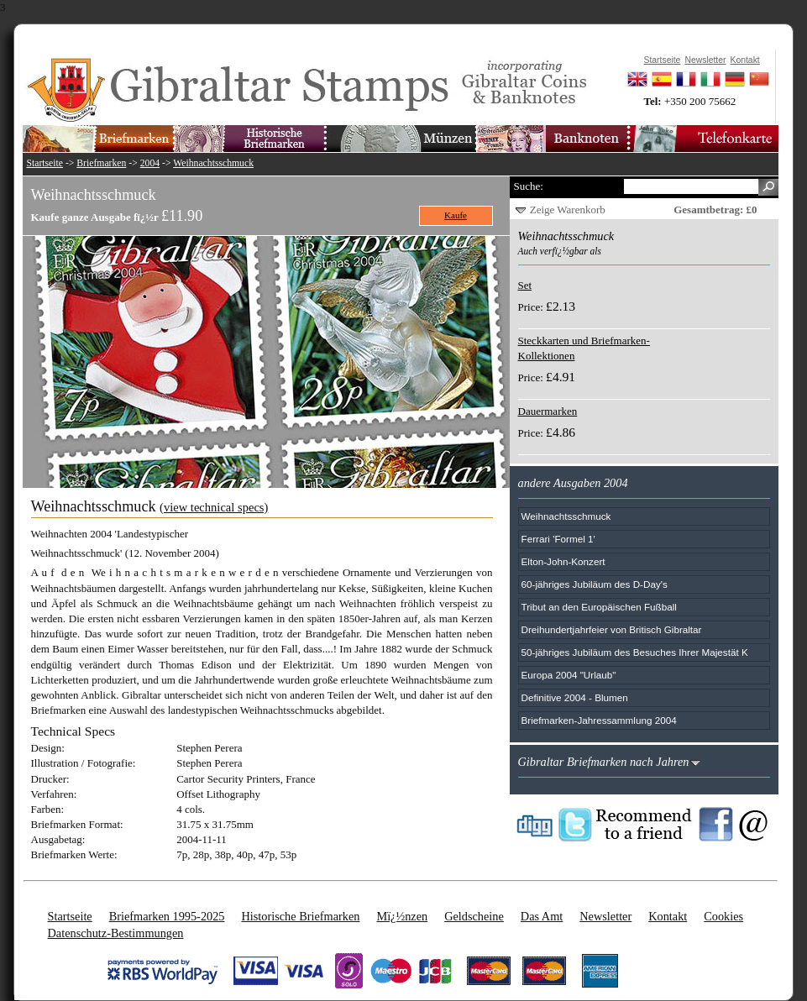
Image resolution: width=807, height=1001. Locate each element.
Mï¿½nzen (401, 916)
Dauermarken (548, 411)
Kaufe (455, 215)
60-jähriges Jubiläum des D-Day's (594, 584)
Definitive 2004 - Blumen (574, 697)
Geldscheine (474, 916)
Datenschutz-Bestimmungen (116, 933)
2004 (150, 163)
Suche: (528, 186)
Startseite (45, 163)
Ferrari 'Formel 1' (558, 538)
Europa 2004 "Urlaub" (568, 674)
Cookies (723, 916)
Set (525, 285)
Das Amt (542, 916)
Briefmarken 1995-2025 (167, 916)
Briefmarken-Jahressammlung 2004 (599, 720)
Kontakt (667, 916)
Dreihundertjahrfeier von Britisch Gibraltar (611, 629)
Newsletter (605, 916)
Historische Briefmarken (300, 916)
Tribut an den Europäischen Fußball (599, 606)
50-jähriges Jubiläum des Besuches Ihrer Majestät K (634, 652)
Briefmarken (101, 163)
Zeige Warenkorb (567, 209)
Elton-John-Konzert (563, 561)
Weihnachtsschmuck (213, 163)
